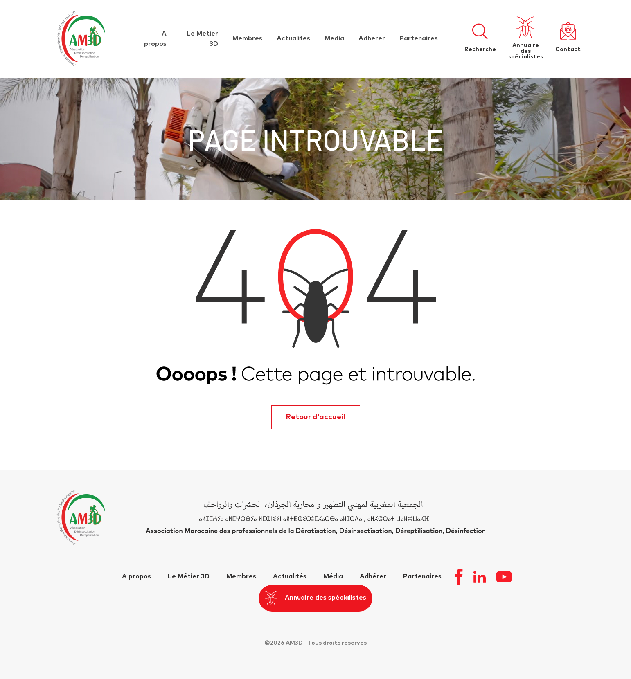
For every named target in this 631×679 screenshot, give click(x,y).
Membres (247, 38)
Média (334, 38)
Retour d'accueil (315, 417)
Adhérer (371, 38)
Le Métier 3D (189, 576)
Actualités (293, 38)
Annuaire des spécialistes (315, 598)
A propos (136, 576)
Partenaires (418, 38)
